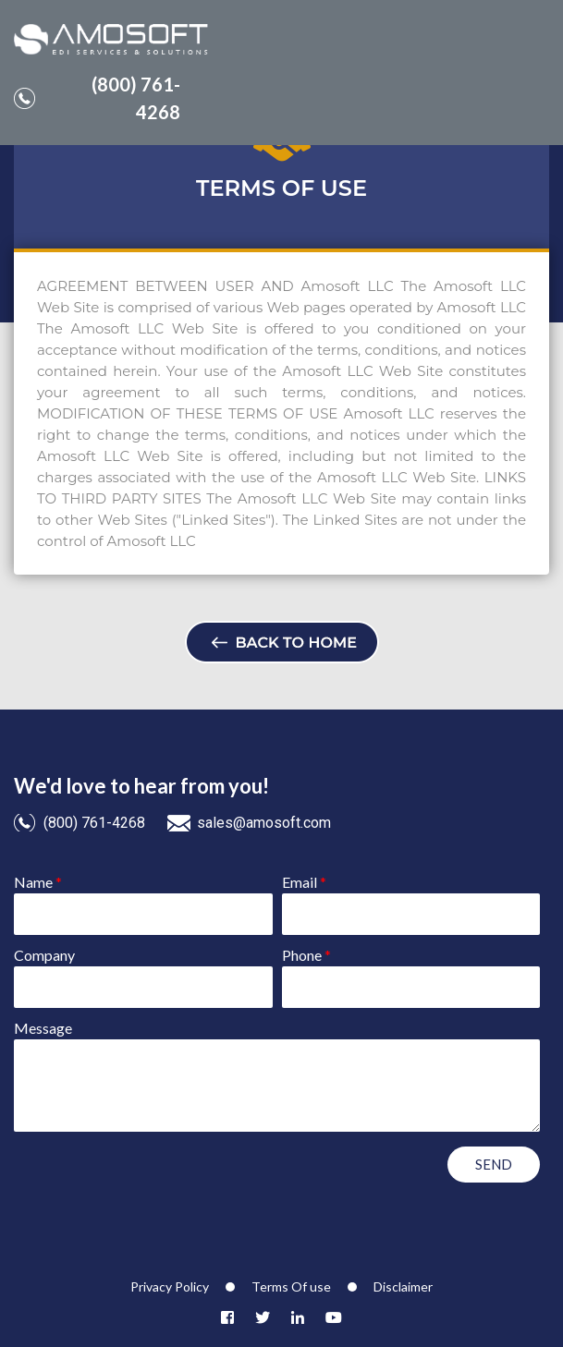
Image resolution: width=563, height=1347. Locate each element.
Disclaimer (403, 1286)
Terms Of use (291, 1286)
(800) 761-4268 (97, 98)
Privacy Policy (169, 1286)
